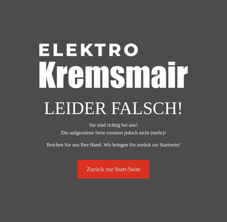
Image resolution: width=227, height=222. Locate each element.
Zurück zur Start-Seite (113, 169)
